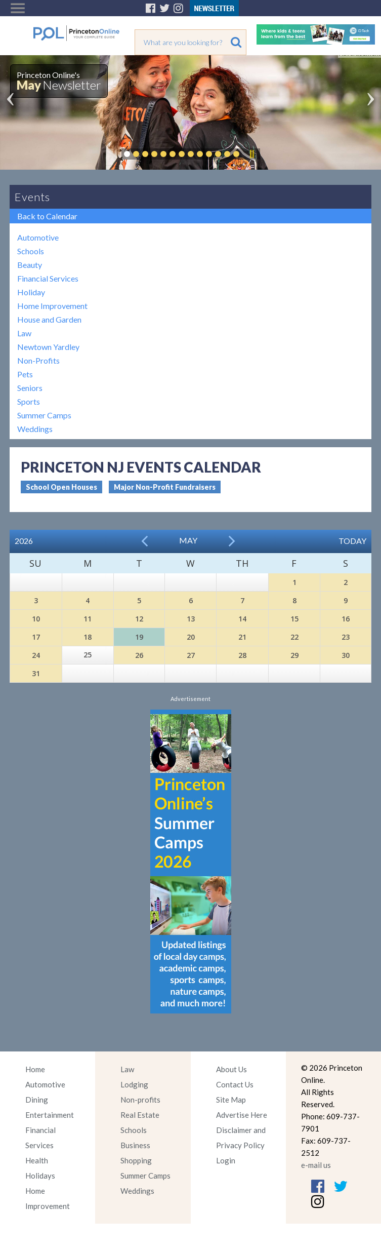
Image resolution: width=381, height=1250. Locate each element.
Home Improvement (52, 305)
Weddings (35, 429)
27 (191, 655)
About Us (231, 1069)
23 (346, 637)
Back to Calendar (47, 216)
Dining (36, 1099)
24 (36, 655)
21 (242, 637)
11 (87, 618)
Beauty (29, 264)
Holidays (40, 1175)
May (188, 540)
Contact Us (234, 1084)
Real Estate (139, 1114)
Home (35, 1069)
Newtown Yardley (48, 346)
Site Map (231, 1099)
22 (294, 637)
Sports (28, 401)
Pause (251, 154)
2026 (24, 540)
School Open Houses (61, 487)
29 (294, 655)
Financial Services (47, 278)
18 (87, 637)
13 (191, 618)
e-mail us (316, 1164)
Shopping (136, 1160)
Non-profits (140, 1099)
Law (24, 333)
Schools (30, 251)
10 (36, 618)
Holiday (31, 292)
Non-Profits (38, 360)
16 (346, 618)
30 (346, 655)
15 (294, 618)
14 (242, 618)
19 (139, 637)
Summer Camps (44, 415)
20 (191, 637)
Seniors (30, 388)
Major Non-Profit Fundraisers (165, 487)
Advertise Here (241, 1114)
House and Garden (49, 319)
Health (36, 1160)
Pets (25, 374)
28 (242, 655)
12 (139, 618)
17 (36, 637)
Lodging (134, 1084)
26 (139, 655)
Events (32, 197)
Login (225, 1160)
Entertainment (49, 1114)
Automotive (38, 237)
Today (352, 540)
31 (36, 673)
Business (135, 1145)
